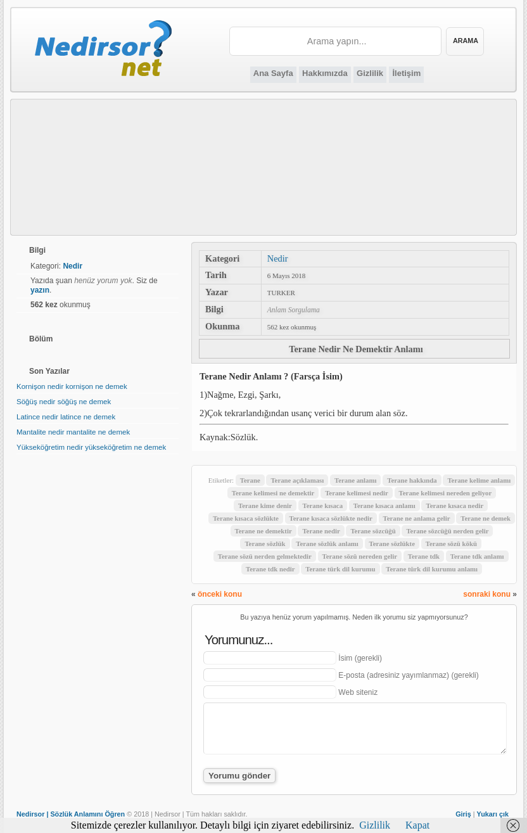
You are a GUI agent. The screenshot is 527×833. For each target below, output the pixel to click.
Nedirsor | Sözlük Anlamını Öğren (70, 814)
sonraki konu (487, 594)
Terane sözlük (264, 543)
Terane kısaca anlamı (384, 505)
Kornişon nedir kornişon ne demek (71, 386)
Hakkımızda (325, 73)
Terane (250, 480)
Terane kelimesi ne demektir (273, 493)
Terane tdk (424, 556)
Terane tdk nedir (270, 569)
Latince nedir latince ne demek (65, 417)
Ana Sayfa (273, 73)
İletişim (406, 73)
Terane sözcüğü (372, 531)
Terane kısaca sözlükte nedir (330, 518)
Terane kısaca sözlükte (246, 518)
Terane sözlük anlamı (327, 543)
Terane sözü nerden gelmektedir (265, 556)
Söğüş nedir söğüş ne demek (63, 401)
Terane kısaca (323, 505)
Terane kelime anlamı (479, 480)
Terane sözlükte (392, 543)
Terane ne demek (485, 518)
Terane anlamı (355, 480)
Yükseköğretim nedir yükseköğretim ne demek (91, 447)
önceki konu (220, 594)
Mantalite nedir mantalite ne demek (73, 432)
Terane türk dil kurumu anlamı (432, 569)
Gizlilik (370, 73)
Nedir (277, 258)
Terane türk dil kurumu (340, 569)
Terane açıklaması (297, 480)
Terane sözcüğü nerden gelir (447, 531)
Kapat (417, 825)
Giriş (463, 814)
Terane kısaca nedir (454, 505)
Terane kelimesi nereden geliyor (445, 493)
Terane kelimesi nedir (356, 493)
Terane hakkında (412, 480)
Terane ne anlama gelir (416, 518)
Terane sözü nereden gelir (359, 556)
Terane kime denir (265, 505)
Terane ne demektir (263, 531)
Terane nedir (321, 531)
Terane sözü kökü (451, 543)
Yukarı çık (493, 814)
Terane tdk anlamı (477, 556)
